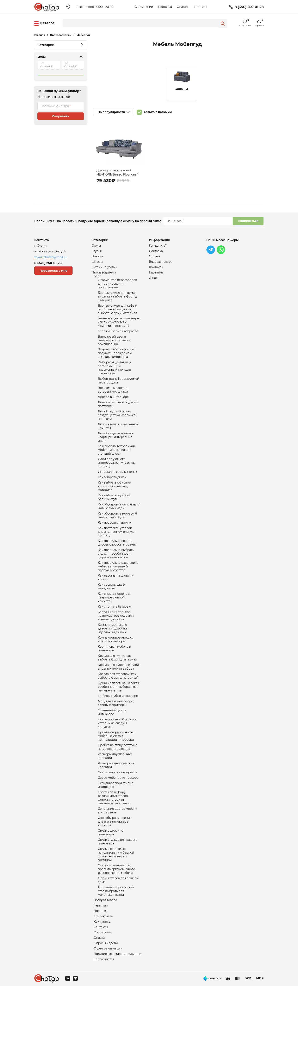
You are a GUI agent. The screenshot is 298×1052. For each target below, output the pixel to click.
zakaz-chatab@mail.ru (50, 257)
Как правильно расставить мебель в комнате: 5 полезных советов (118, 596)
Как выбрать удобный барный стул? (114, 521)
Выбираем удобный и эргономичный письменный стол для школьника (114, 379)
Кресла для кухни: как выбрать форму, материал (117, 696)
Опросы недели (106, 1007)
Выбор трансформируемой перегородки (118, 393)
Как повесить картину (114, 548)
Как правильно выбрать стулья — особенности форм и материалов (116, 582)
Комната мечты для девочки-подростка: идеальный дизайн (113, 664)
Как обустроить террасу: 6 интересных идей (117, 541)
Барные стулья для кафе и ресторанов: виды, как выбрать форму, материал (117, 315)
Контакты (200, 7)
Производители (104, 275)
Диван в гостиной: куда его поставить (118, 419)
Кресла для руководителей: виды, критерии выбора (118, 706)
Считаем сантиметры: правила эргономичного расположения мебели (116, 927)
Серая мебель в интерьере (118, 827)
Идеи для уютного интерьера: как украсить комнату (116, 483)
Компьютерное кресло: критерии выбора (115, 676)
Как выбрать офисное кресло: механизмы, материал (114, 509)
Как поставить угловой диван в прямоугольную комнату (116, 558)
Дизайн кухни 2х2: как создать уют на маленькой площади (117, 431)
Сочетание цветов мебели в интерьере (117, 863)
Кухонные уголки (105, 269)
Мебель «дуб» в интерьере (118, 738)
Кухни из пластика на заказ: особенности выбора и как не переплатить (119, 728)
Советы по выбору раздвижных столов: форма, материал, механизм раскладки (114, 849)
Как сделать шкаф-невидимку (112, 618)
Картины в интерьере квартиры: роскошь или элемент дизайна (116, 650)
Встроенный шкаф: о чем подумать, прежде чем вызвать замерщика (117, 363)
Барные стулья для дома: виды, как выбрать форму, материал (117, 301)
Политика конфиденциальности (118, 1019)
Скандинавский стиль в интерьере (116, 835)
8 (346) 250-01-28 (249, 7)
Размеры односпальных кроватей (116, 813)
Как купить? (158, 246)
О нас (153, 280)
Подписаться (248, 221)
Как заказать (103, 978)
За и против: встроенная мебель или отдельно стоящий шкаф (116, 469)
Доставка (165, 7)
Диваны (98, 257)
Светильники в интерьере (117, 821)
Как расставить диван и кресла (116, 608)
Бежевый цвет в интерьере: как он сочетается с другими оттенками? (119, 329)
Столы (96, 246)
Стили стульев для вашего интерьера (117, 897)
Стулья (97, 251)
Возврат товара (105, 961)
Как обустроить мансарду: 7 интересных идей (119, 531)
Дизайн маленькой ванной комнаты (118, 443)
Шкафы (97, 263)
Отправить (60, 116)
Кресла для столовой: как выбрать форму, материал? (118, 716)
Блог (97, 279)
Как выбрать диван (112, 499)
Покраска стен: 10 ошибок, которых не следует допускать (118, 768)
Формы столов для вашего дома (118, 939)
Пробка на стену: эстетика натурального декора (117, 794)
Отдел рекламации (108, 1013)
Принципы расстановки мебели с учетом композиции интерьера (116, 782)
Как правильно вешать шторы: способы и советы (117, 570)
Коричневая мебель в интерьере (114, 686)
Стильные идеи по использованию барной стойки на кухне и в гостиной (116, 911)
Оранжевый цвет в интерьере (112, 755)
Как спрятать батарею (114, 640)
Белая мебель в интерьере (118, 339)
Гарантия (101, 967)
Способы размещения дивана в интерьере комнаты (115, 875)
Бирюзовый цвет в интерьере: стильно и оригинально (114, 349)
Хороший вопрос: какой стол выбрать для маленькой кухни (116, 951)
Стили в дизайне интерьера (110, 887)
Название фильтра (55, 106)
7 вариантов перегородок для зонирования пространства (117, 287)
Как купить (102, 984)
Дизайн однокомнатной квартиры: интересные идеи (116, 455)
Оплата (182, 7)
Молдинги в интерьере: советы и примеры (116, 746)
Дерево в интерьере (113, 411)
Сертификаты (104, 1025)
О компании (144, 7)
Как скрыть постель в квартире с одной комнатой (114, 630)
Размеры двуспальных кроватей (115, 803)
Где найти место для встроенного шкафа (113, 403)
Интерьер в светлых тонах (117, 493)
